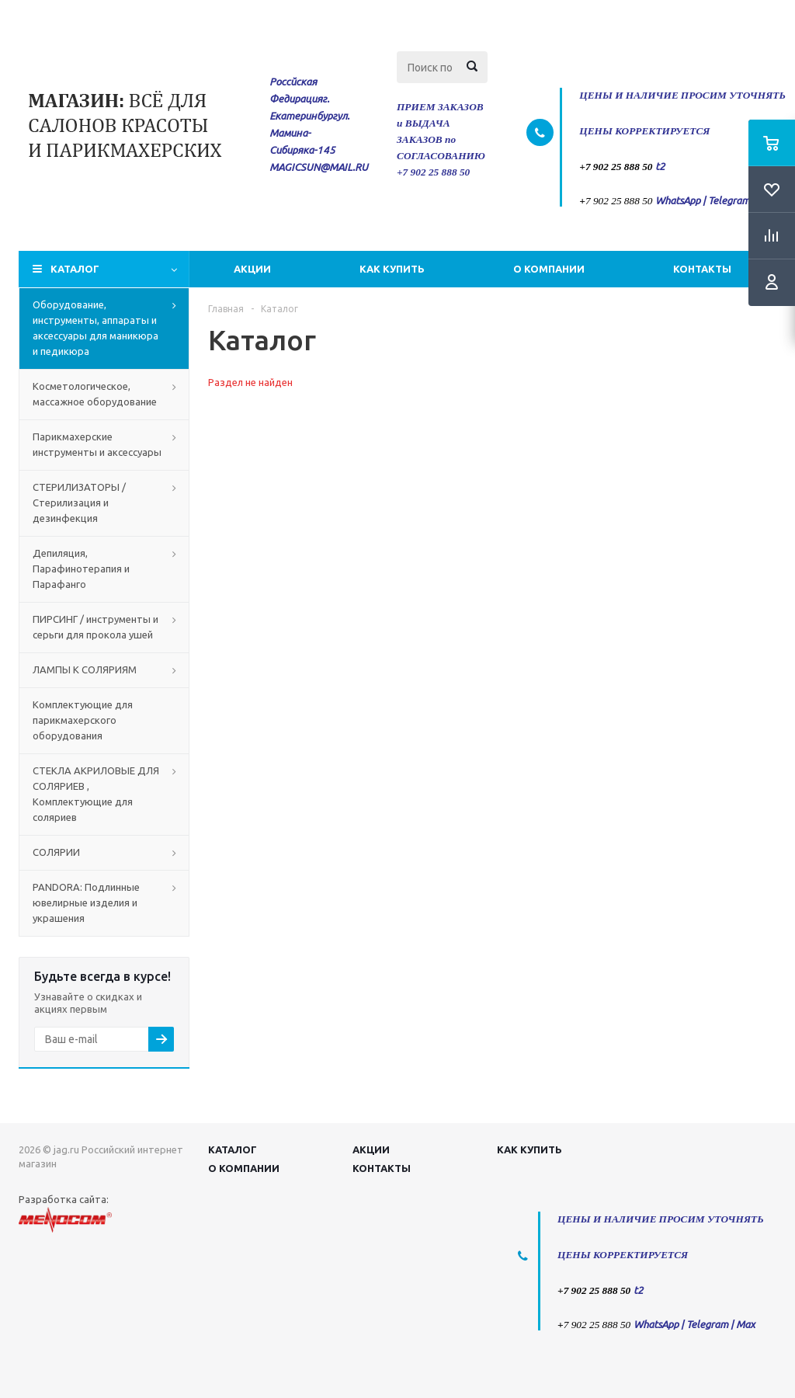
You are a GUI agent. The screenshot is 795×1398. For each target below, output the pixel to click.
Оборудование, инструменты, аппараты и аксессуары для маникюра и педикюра (95, 327)
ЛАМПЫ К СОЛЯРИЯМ (85, 669)
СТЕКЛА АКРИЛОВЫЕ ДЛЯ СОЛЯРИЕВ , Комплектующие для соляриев (96, 793)
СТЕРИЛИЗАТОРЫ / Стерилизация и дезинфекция (79, 502)
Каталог (74, 268)
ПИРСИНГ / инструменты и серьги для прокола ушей (95, 627)
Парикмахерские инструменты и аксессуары (97, 444)
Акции (252, 268)
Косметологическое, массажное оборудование (95, 394)
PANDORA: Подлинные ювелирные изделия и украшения (86, 902)
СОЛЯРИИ (56, 852)
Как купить (392, 268)
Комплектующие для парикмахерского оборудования (83, 720)
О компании (549, 268)
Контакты (702, 268)
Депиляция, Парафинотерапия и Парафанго (81, 568)
